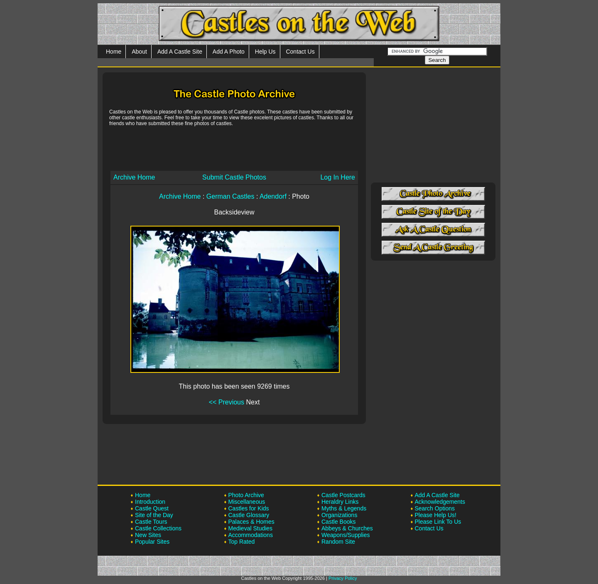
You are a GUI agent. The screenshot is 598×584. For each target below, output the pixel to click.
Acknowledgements (440, 501)
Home (113, 51)
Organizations (339, 515)
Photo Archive (246, 495)
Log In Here (337, 177)
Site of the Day (154, 515)
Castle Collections (158, 528)
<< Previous (226, 402)
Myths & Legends (343, 508)
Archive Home (134, 177)
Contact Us (300, 51)
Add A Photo (229, 51)
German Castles (230, 196)
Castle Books (338, 521)
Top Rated (241, 541)
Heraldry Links (339, 501)
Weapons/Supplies (345, 535)
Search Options (435, 508)
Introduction (150, 501)
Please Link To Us (438, 521)
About (139, 51)
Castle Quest (152, 508)
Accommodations (250, 535)
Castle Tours (151, 521)
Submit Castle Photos (234, 177)
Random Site (338, 541)
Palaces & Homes (251, 521)
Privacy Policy (342, 578)
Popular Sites (152, 541)
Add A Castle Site (179, 51)
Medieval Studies (250, 528)
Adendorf (273, 196)
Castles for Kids (248, 508)
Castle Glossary (249, 515)
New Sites (148, 535)
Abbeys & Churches (347, 528)
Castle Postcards (343, 495)
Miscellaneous (246, 501)
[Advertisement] (234, 148)
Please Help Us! (435, 515)
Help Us (265, 51)
